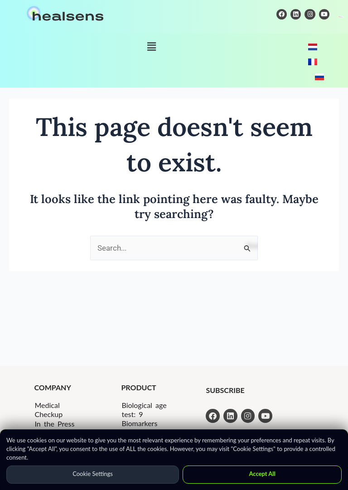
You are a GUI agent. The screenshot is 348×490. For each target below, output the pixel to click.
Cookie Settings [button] (92, 473)
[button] (151, 46)
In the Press (54, 423)
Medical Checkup (48, 409)
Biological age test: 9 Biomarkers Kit (143, 419)
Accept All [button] (262, 473)
